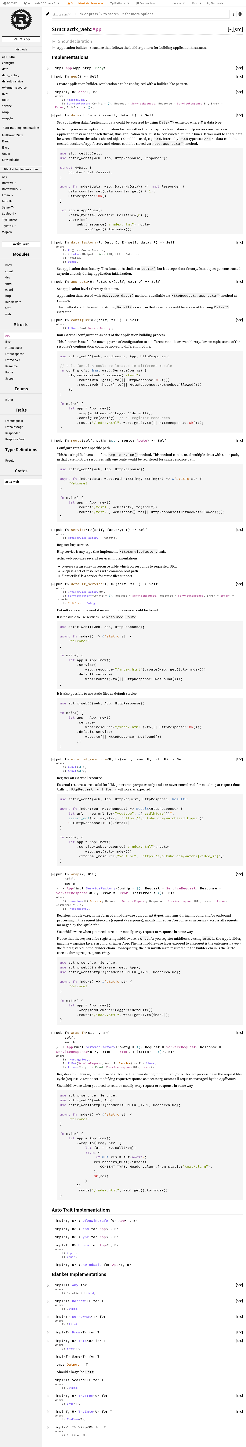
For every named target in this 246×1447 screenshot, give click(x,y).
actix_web (21, 244)
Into (82, 1340)
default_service (12, 81)
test (8, 308)
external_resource (14, 87)
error (8, 283)
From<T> (7, 195)
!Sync (5, 147)
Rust (195, 3)
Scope (9, 378)
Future (76, 254)
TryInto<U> (9, 226)
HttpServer (12, 360)
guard (9, 290)
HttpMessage (14, 427)
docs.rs (177, 3)
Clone (150, 1063)
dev (7, 277)
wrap (5, 112)
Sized (90, 1293)
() (109, 103)
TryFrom (85, 1395)
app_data (8, 57)
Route (9, 372)
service (7, 106)
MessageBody (76, 99)
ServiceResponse (189, 103)
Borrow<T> (9, 183)
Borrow (78, 1301)
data (5, 69)
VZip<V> (7, 232)
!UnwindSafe (10, 160)
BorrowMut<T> (11, 189)
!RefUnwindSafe (12, 135)
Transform (75, 901)
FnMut (72, 1063)
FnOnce (73, 328)
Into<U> (7, 201)
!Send (6, 141)
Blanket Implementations (21, 169)
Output (73, 1364)
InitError (75, 603)
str (114, 440)
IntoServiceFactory (83, 591)
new (5, 94)
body (8, 265)
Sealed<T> (9, 214)
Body (99, 68)
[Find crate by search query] (228, 3)
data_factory (10, 75)
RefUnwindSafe (94, 1220)
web (8, 314)
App (7, 335)
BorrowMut (81, 1316)
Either (9, 400)
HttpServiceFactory (83, 537)
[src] (238, 29)
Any (4, 177)
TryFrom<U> (10, 220)
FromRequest (14, 421)
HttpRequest (13, 348)
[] (230, 29)
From (76, 1332)
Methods (21, 49)
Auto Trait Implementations (21, 128)
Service (96, 901)
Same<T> (8, 207)
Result (9, 460)
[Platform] (120, 3)
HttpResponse (14, 354)
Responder (12, 433)
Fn (69, 250)
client (9, 271)
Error (8, 342)
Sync (84, 1237)
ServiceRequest (143, 103)
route (5, 100)
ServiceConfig (99, 328)
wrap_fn (7, 118)
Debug (72, 261)
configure (8, 63)
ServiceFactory (79, 103)
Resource (11, 366)
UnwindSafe (91, 1264)
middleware (13, 302)
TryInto (85, 1411)
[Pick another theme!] (47, 14)
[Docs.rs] (10, 3)
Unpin (6, 154)
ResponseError (15, 439)
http (8, 296)
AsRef (72, 767)
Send (84, 1229)
